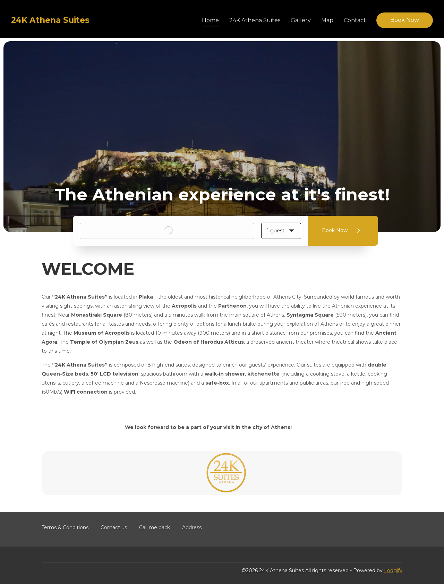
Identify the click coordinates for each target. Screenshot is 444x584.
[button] (281, 231)
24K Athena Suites (254, 20)
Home (210, 20)
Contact (355, 20)
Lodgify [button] (393, 570)
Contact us (114, 527)
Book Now (404, 20)
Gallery (301, 20)
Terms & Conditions (65, 527)
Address (192, 527)
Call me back (154, 527)
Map (327, 20)
